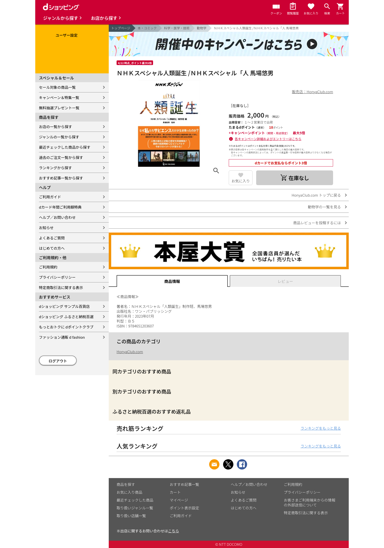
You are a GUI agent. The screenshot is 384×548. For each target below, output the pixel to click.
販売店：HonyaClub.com (312, 91)
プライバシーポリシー (57, 277)
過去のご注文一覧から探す (61, 157)
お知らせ (46, 227)
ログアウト (58, 360)
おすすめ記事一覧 (184, 484)
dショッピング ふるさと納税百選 (66, 316)
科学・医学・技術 (177, 28)
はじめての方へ (52, 248)
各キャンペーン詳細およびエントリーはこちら (268, 138)
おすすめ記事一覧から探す (61, 177)
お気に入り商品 (129, 492)
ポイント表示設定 (184, 507)
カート (175, 492)
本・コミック (147, 28)
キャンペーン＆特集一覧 (59, 97)
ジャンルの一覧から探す (59, 136)
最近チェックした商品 (135, 500)
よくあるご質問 (52, 237)
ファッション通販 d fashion (62, 337)
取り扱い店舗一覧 (131, 515)
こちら (173, 530)
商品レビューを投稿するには (317, 222)
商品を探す (126, 484)
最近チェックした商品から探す (64, 147)
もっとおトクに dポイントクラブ (66, 326)
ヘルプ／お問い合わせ (57, 217)
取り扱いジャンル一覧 (135, 507)
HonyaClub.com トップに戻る (316, 195)
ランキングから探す (55, 167)
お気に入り (240, 180)
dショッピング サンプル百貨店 (64, 306)
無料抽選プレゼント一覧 (59, 107)
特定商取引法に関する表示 (61, 287)
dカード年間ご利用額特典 (60, 207)
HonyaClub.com (130, 351)
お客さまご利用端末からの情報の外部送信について (309, 502)
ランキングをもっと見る (320, 428)
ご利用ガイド (50, 196)
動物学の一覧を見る (324, 207)
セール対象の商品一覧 (57, 87)
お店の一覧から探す (55, 126)
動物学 (201, 28)
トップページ (120, 28)
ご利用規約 (48, 266)
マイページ (179, 500)
